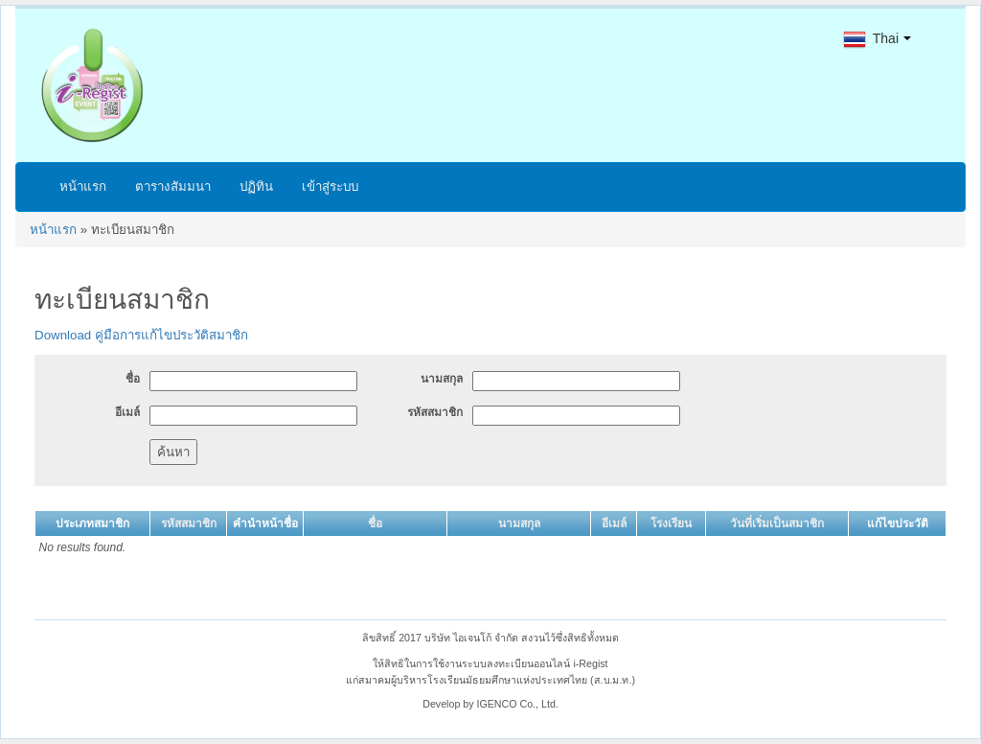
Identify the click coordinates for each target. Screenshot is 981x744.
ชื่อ (132, 378)
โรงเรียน (671, 523)
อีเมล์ (127, 412)
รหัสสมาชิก (435, 412)
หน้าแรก (82, 186)
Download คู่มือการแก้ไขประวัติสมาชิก (141, 335)
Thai (871, 38)
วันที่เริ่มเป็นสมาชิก (777, 523)
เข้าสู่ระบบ (330, 186)
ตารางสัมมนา (173, 186)
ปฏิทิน (256, 186)
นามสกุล (442, 378)
